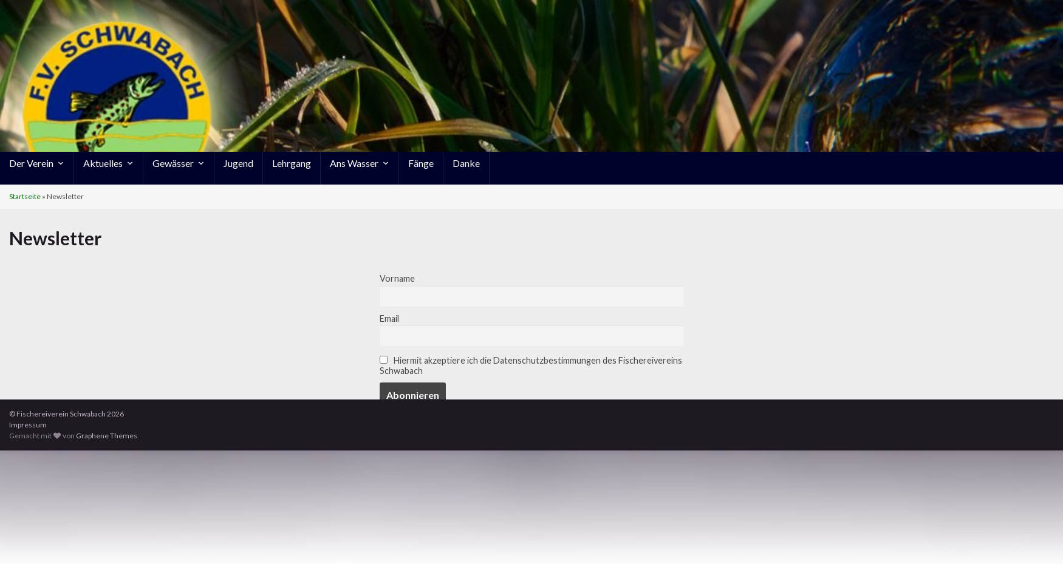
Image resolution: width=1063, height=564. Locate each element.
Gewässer (178, 163)
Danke (466, 163)
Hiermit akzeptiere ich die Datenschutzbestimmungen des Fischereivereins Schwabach (531, 365)
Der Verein (36, 163)
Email (389, 318)
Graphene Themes (106, 435)
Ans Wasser (359, 163)
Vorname (397, 278)
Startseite (25, 196)
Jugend (238, 163)
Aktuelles (108, 163)
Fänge (421, 163)
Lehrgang (291, 163)
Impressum (28, 424)
